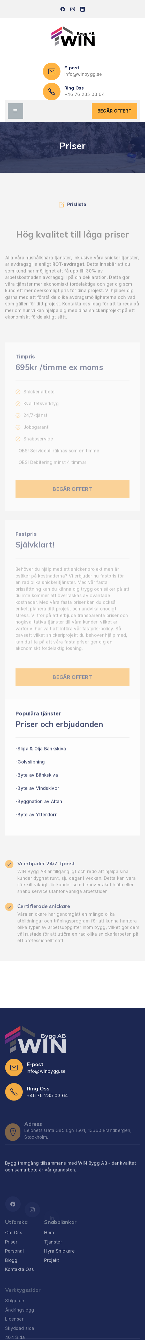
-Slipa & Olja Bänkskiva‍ (41, 758)
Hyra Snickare (59, 1264)
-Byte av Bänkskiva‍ (37, 784)
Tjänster (53, 1255)
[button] (15, 111)
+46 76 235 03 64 (84, 94)
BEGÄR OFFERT (114, 111)
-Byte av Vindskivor (37, 797)
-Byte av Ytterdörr (36, 824)
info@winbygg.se (83, 74)
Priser (11, 1255)
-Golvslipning (30, 771)
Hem (49, 1246)
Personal (14, 1264)
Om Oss (13, 1246)
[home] (72, 37)
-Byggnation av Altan (39, 810)
